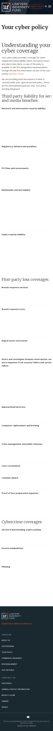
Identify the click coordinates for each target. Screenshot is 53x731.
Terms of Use (22, 726)
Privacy (33, 726)
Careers (5, 701)
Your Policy (7, 652)
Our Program (8, 646)
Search (5, 707)
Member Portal (16, 73)
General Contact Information (16, 689)
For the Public (8, 670)
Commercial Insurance (12, 658)
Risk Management (9, 664)
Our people (7, 683)
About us (6, 640)
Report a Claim (36, 6)
